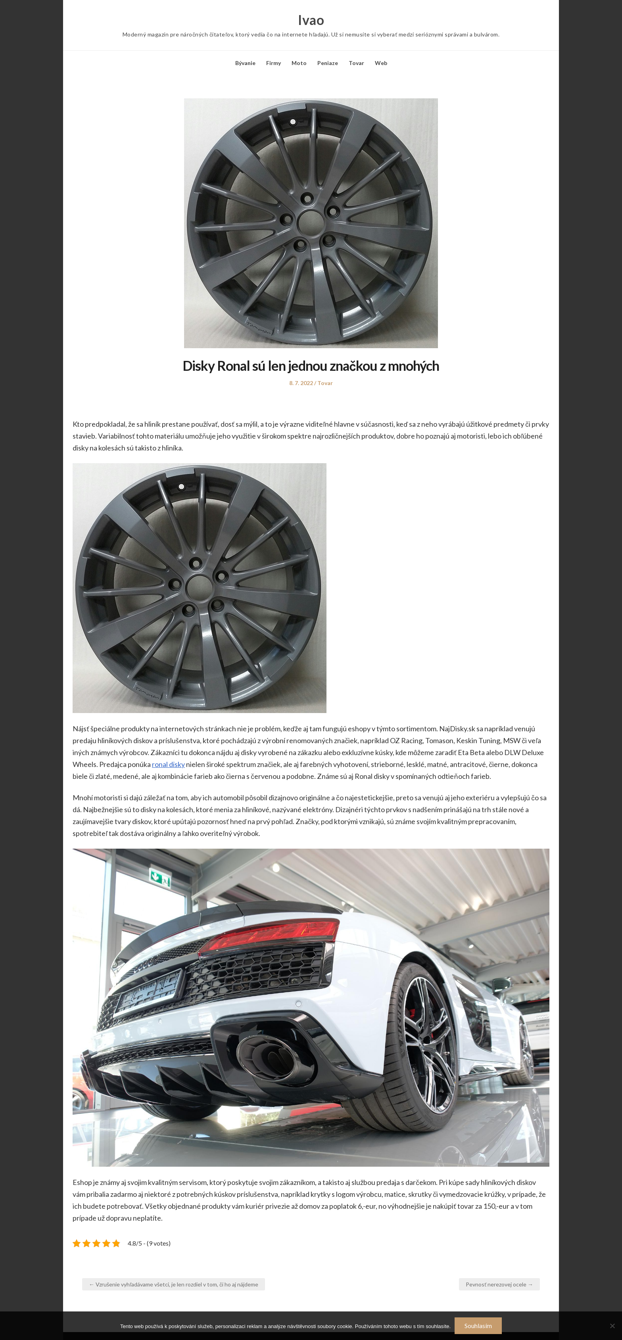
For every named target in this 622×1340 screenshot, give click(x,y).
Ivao (311, 20)
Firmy (273, 62)
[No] (612, 1326)
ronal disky (168, 764)
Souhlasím (478, 1325)
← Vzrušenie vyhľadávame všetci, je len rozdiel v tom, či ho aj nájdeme (173, 1284)
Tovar (356, 62)
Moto (299, 62)
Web (381, 62)
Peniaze (327, 62)
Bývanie (245, 62)
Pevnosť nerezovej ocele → (499, 1284)
